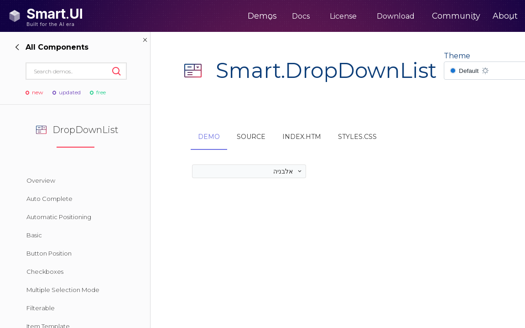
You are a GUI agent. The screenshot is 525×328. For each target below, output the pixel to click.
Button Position (49, 253)
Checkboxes (44, 271)
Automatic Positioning (58, 216)
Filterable (40, 308)
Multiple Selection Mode (62, 289)
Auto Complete (49, 198)
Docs (268, 16)
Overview (40, 180)
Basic (34, 235)
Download (363, 16)
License (310, 16)
